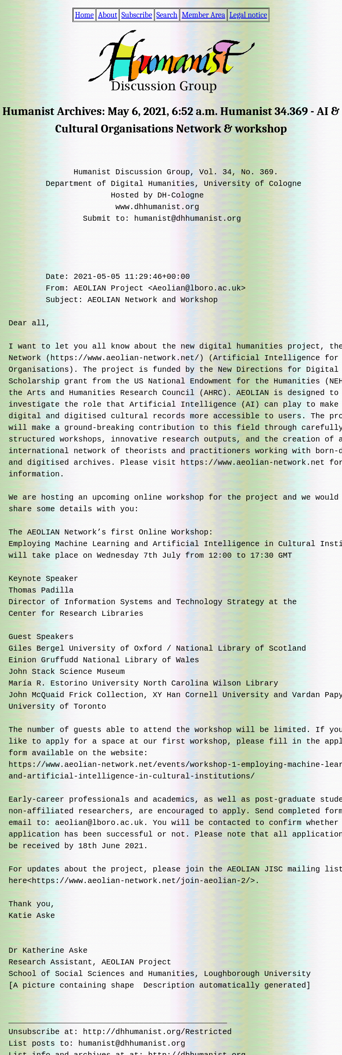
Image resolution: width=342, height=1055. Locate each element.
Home (84, 14)
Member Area (203, 14)
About (107, 14)
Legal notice (248, 14)
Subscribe (136, 14)
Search (166, 14)
